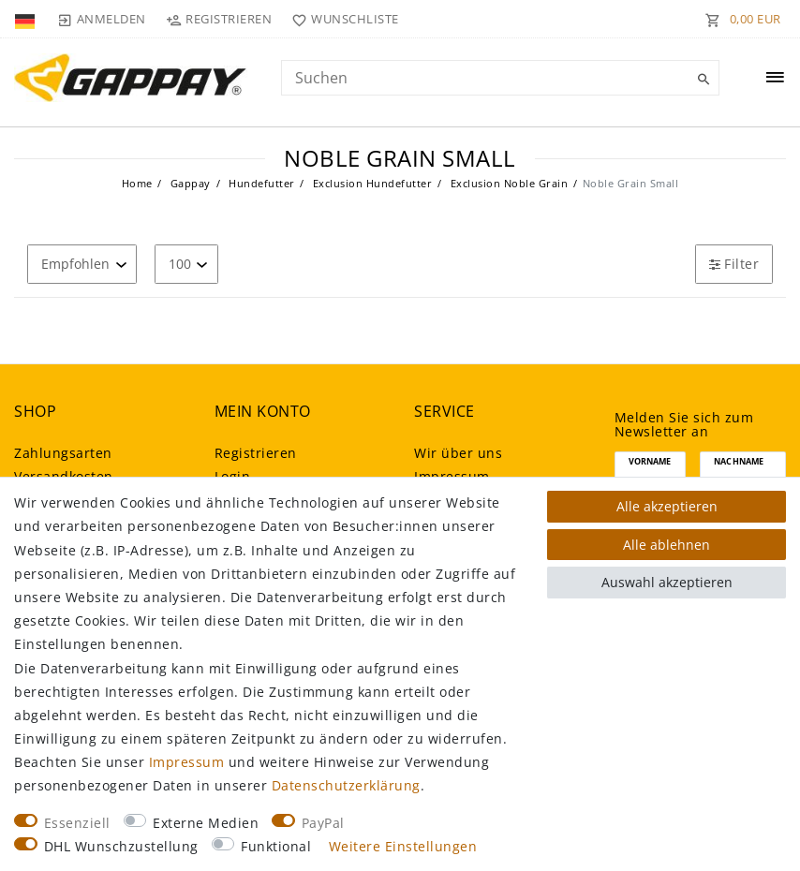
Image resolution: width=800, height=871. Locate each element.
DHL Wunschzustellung (121, 846)
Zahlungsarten (63, 453)
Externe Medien (206, 823)
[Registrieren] (219, 18)
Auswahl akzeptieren (667, 582)
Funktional (276, 846)
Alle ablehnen (666, 545)
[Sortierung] (82, 263)
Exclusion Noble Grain (507, 183)
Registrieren (256, 453)
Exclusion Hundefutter (370, 183)
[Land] (26, 18)
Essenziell (77, 823)
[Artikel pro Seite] (186, 263)
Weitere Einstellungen (403, 846)
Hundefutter (260, 183)
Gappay (189, 183)
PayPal (323, 823)
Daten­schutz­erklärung (346, 785)
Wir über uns (458, 453)
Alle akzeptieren (667, 506)
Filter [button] (734, 264)
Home (137, 183)
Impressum (187, 762)
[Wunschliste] (341, 18)
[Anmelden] (101, 18)
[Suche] (701, 79)
